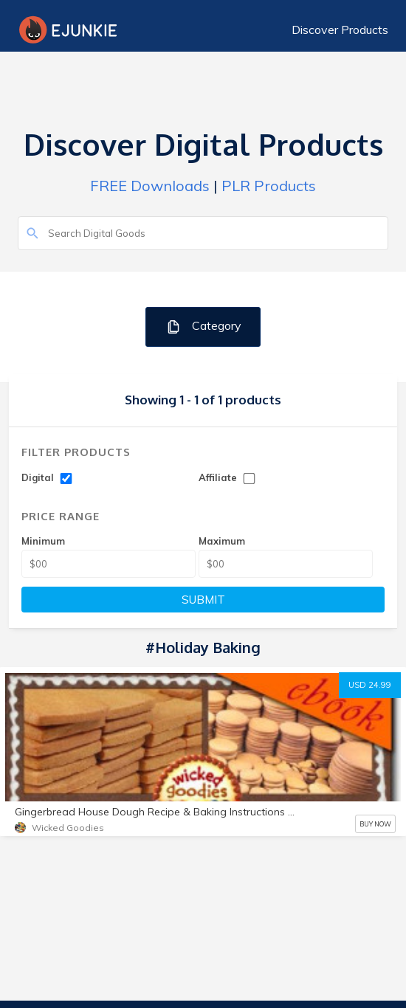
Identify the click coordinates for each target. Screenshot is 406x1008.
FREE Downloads (150, 185)
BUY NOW (375, 824)
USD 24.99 (369, 685)
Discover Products (340, 29)
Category (203, 326)
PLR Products (268, 185)
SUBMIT (203, 600)
